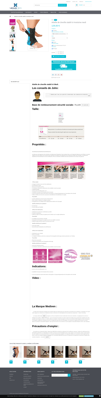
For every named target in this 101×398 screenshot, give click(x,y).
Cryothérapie (44, 12)
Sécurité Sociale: (55, 43)
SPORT (36, 12)
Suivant (12, 50)
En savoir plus (15, 81)
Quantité (53, 52)
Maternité (28, 12)
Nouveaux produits (27, 376)
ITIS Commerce (25, 393)
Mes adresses (40, 380)
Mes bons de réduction (42, 385)
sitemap (25, 387)
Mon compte (41, 371)
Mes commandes (41, 374)
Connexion (68, 1)
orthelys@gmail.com (79, 379)
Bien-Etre (53, 12)
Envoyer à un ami (56, 77)
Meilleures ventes (27, 378)
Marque (53, 40)
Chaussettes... (26, 359)
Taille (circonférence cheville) (58, 31)
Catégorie (54, 28)
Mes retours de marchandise (43, 376)
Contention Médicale (17, 12)
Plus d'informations (89, 396)
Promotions (25, 374)
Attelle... (11, 359)
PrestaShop (20, 393)
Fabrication (54, 46)
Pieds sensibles (63, 12)
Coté (53, 36)
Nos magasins (26, 380)
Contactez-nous (88, 1)
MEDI (44, 315)
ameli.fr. (47, 337)
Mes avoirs (40, 378)
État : (53, 19)
